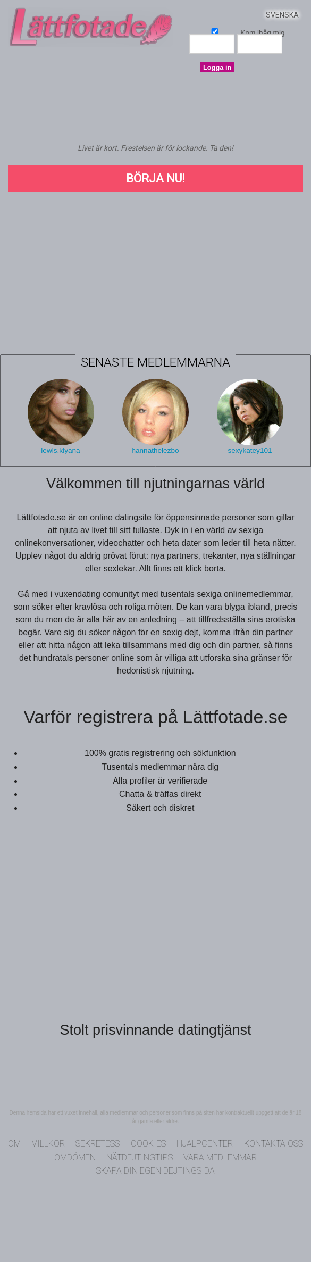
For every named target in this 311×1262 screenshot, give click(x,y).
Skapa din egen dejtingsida (155, 1171)
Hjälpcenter (204, 1144)
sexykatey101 (250, 450)
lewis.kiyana (60, 450)
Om (14, 1144)
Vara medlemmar (220, 1157)
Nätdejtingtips (139, 1157)
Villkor (48, 1144)
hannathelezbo (155, 450)
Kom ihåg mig (214, 31)
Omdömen (75, 1157)
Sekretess (97, 1144)
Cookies (148, 1144)
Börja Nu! (155, 178)
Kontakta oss (273, 1144)
